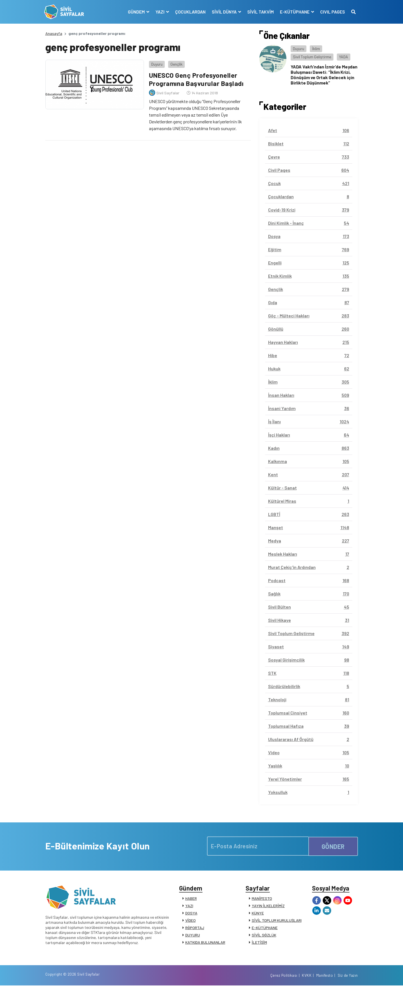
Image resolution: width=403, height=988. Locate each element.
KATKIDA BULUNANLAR (205, 943)
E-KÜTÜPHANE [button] (294, 11)
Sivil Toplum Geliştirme (312, 56)
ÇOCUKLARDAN (189, 11)
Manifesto (324, 977)
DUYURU (192, 935)
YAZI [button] (159, 11)
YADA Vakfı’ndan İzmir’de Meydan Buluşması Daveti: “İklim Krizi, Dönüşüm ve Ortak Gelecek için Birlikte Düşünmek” (324, 75)
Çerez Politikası (283, 977)
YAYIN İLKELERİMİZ (268, 906)
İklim (316, 48)
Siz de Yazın (348, 977)
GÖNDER (333, 845)
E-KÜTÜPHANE (265, 928)
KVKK (306, 977)
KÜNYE (258, 913)
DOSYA (191, 913)
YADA (343, 56)
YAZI (189, 906)
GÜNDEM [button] (136, 11)
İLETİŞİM (259, 943)
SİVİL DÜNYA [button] (224, 11)
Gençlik (176, 63)
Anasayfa (53, 33)
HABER (191, 899)
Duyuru (156, 63)
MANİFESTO (262, 899)
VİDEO (190, 921)
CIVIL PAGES (331, 11)
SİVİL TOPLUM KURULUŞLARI (277, 921)
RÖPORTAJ (194, 928)
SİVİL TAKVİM (259, 11)
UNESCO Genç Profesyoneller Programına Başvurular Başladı (196, 78)
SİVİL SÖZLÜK (264, 935)
